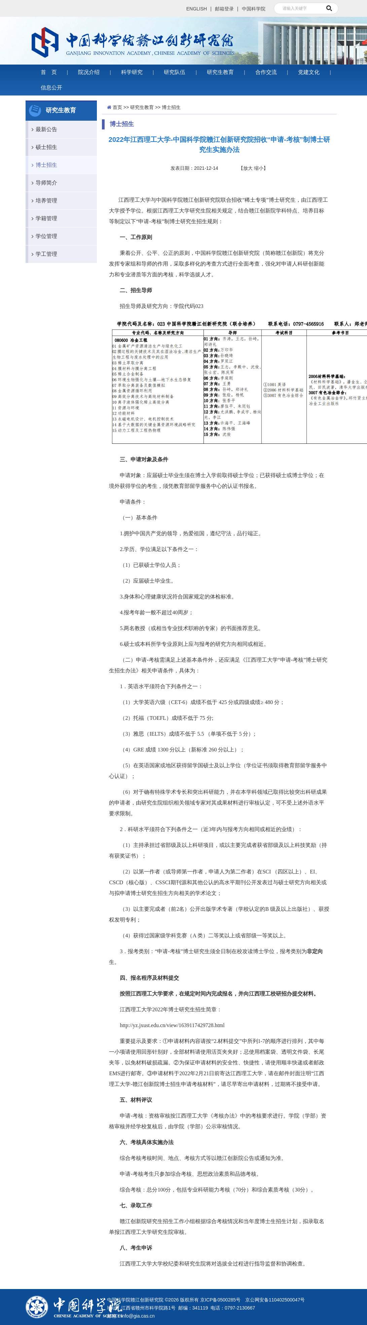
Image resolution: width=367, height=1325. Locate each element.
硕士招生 (42, 147)
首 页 (49, 72)
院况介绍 (89, 72)
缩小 (258, 168)
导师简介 (42, 183)
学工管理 (42, 254)
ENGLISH (196, 8)
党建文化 (309, 72)
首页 (117, 107)
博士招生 (42, 165)
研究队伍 (174, 72)
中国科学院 (253, 8)
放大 (248, 168)
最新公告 (42, 129)
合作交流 (266, 72)
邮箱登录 (224, 8)
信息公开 (51, 87)
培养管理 (42, 200)
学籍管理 (42, 218)
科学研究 (132, 72)
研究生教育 (220, 72)
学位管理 (42, 236)
